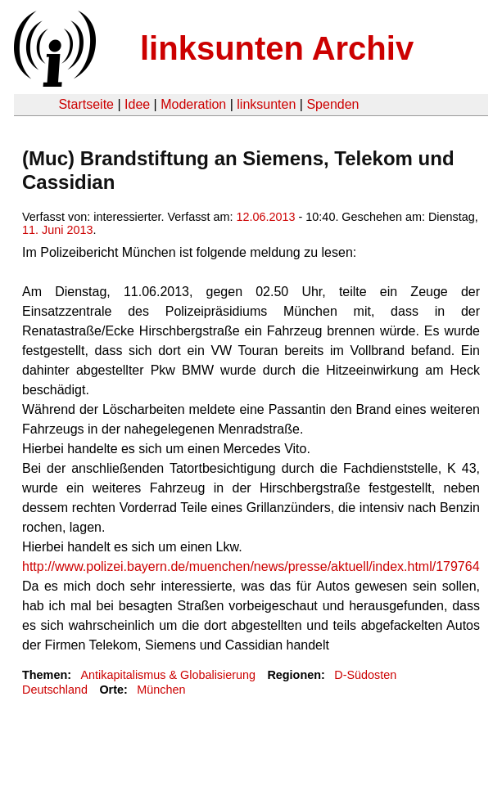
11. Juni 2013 (57, 229)
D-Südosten (365, 674)
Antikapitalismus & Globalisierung (168, 674)
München (161, 689)
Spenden (332, 104)
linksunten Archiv (277, 48)
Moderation (193, 104)
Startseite (86, 104)
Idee (137, 104)
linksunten (266, 104)
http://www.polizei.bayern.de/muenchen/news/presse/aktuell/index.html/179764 (251, 566)
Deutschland (55, 689)
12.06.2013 (266, 216)
